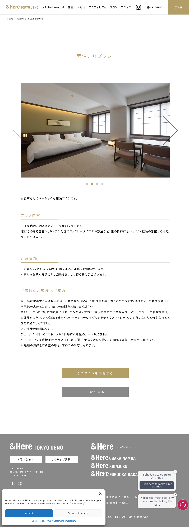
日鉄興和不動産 (117, 502)
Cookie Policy (77, 503)
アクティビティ (98, 7)
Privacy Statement (55, 520)
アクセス (126, 7)
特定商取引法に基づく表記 (111, 497)
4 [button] (103, 184)
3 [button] (98, 184)
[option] (95, 130)
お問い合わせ (26, 459)
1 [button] (87, 184)
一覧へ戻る (95, 392)
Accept (29, 513)
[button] (100, 493)
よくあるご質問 (61, 459)
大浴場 (81, 7)
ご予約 (178, 7)
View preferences (78, 513)
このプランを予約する (95, 373)
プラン (114, 7)
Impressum (70, 520)
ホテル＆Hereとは (53, 7)
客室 (71, 7)
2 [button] (93, 184)
